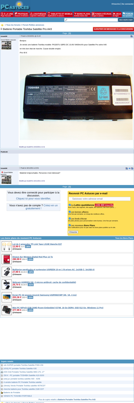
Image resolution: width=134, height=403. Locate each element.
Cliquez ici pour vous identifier (33, 198)
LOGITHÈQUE (38, 14)
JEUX (117, 14)
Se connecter (128, 4)
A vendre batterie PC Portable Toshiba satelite (23, 382)
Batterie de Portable (12, 392)
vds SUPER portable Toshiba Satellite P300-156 (23, 365)
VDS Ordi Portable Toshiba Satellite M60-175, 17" (24, 372)
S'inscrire (116, 4)
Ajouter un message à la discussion (113, 29)
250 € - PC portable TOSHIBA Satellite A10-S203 (24, 375)
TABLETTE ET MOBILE (60, 14)
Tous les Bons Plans (124, 238)
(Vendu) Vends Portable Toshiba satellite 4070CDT (24, 386)
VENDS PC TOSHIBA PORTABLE (18, 396)
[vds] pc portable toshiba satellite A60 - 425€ (22, 379)
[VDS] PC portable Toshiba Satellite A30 (20, 368)
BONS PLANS (82, 14)
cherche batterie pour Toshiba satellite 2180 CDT (24, 389)
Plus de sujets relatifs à (67, 399)
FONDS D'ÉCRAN (101, 14)
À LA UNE (7, 14)
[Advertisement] (67, 340)
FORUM (128, 14)
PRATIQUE (21, 14)
